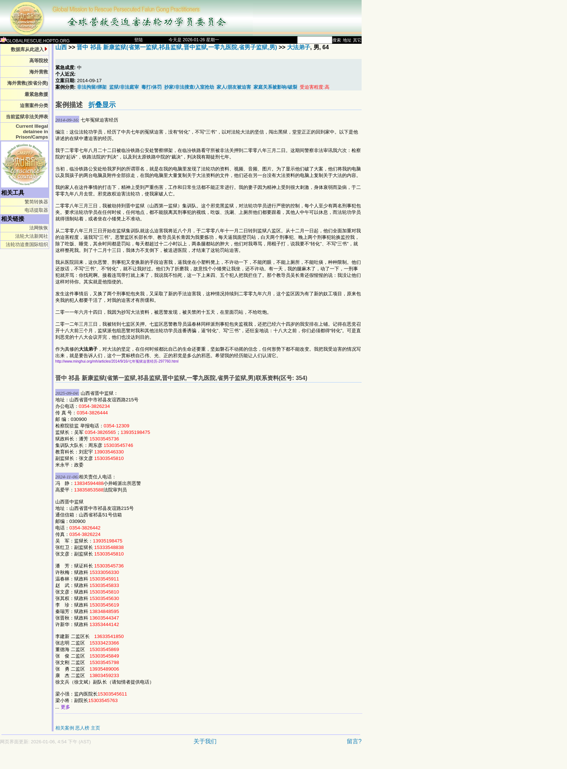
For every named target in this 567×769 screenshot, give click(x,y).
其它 (357, 40)
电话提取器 (36, 210)
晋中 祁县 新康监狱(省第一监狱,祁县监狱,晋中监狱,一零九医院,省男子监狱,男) (177, 47)
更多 (65, 707)
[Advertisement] (155, 760)
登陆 (138, 39)
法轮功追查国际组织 (27, 244)
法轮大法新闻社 (31, 236)
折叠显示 (102, 105)
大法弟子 (298, 47)
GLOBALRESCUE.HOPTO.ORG (35, 40)
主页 (95, 728)
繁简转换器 (36, 201)
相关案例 (64, 728)
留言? (354, 741)
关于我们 (205, 741)
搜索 (336, 40)
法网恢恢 (38, 228)
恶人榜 (82, 728)
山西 (61, 47)
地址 (347, 40)
